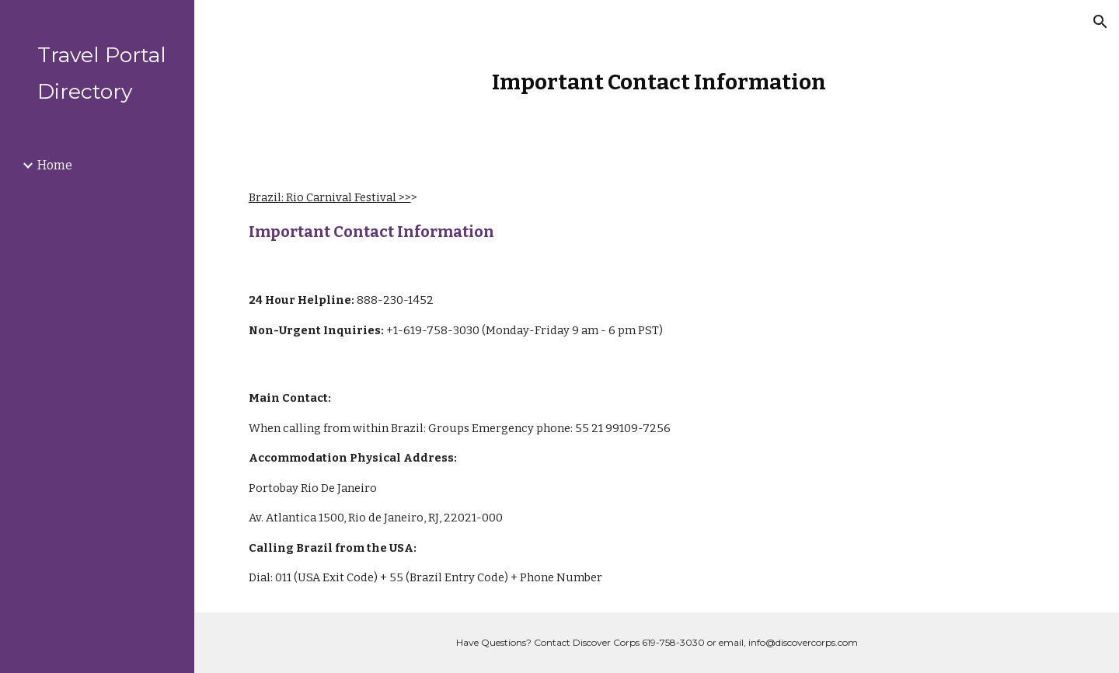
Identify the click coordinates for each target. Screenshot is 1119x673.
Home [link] (54, 165)
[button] (1100, 21)
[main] (657, 82)
